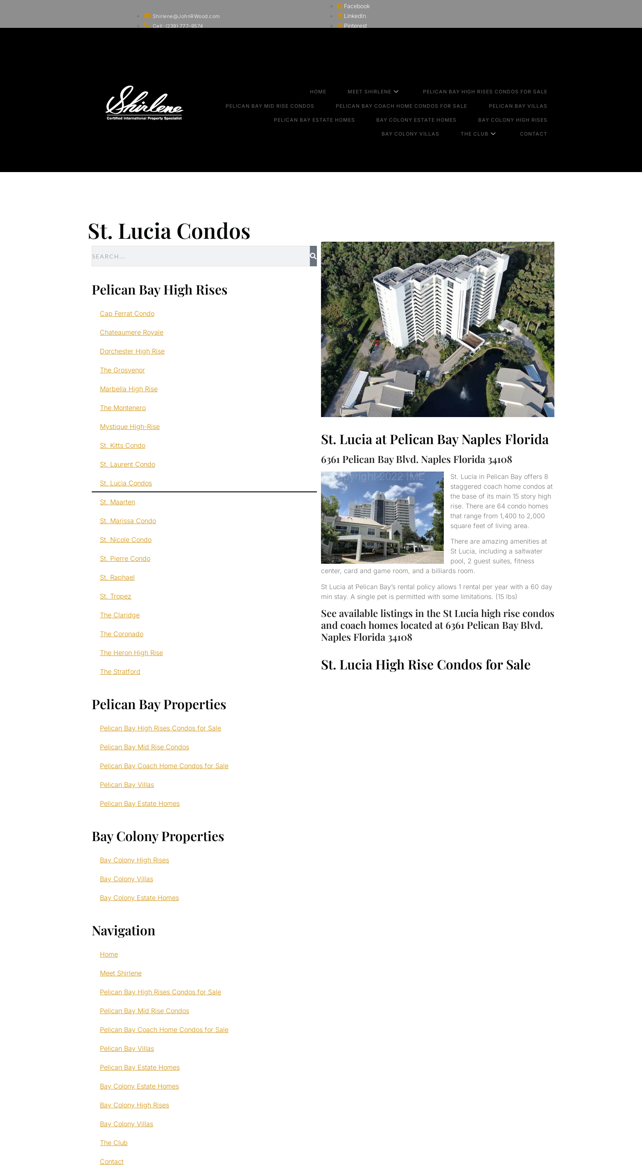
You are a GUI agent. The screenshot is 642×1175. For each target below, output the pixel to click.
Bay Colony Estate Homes (430, 104)
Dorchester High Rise (132, 351)
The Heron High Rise (131, 653)
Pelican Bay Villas (526, 96)
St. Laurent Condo (127, 464)
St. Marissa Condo (128, 521)
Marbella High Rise (129, 389)
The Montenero (123, 408)
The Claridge (120, 615)
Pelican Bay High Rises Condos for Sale (493, 89)
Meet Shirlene (386, 89)
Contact (542, 111)
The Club (491, 111)
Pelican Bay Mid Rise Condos (288, 96)
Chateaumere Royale (131, 332)
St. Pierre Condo (125, 558)
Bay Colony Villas (429, 111)
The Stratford (120, 671)
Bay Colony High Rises (521, 104)
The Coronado (121, 634)
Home (336, 89)
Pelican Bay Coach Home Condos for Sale (415, 96)
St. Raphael (117, 577)
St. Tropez (115, 596)
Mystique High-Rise (130, 426)
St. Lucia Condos (126, 483)
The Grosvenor (122, 370)
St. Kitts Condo (122, 445)
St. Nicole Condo (125, 539)
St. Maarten (117, 502)
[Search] (313, 256)
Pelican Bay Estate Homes (332, 104)
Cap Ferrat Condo (127, 313)
